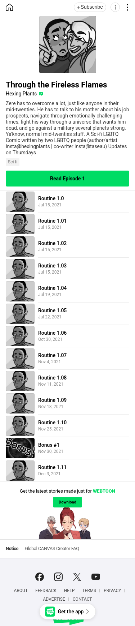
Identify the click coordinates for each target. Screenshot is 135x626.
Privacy (112, 590)
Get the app (71, 611)
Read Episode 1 (67, 178)
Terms (89, 590)
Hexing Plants (22, 94)
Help (69, 590)
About (21, 590)
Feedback (46, 590)
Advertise (54, 599)
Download (67, 502)
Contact (82, 599)
